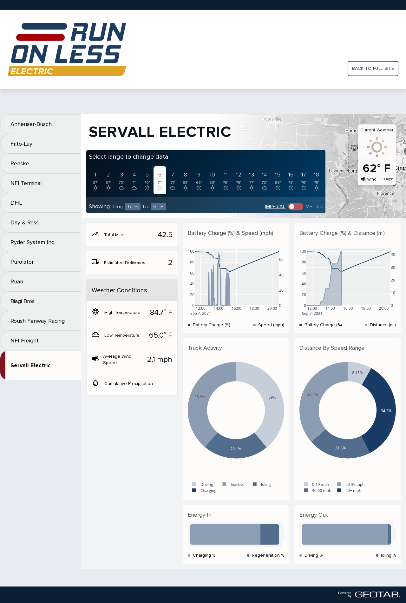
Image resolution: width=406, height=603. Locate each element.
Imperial (275, 206)
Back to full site (373, 68)
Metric (314, 206)
